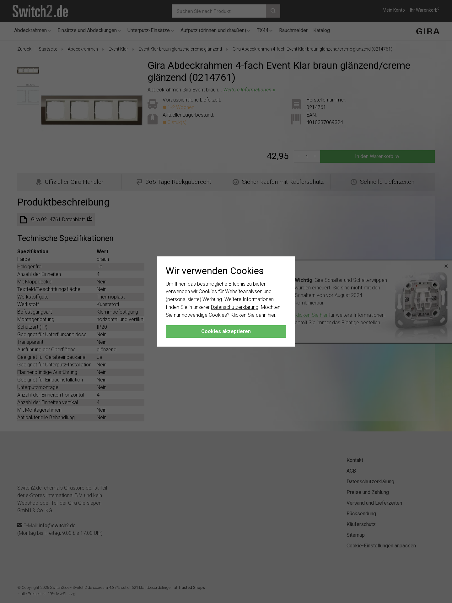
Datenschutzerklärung (234, 307)
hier (271, 315)
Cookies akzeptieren (226, 331)
